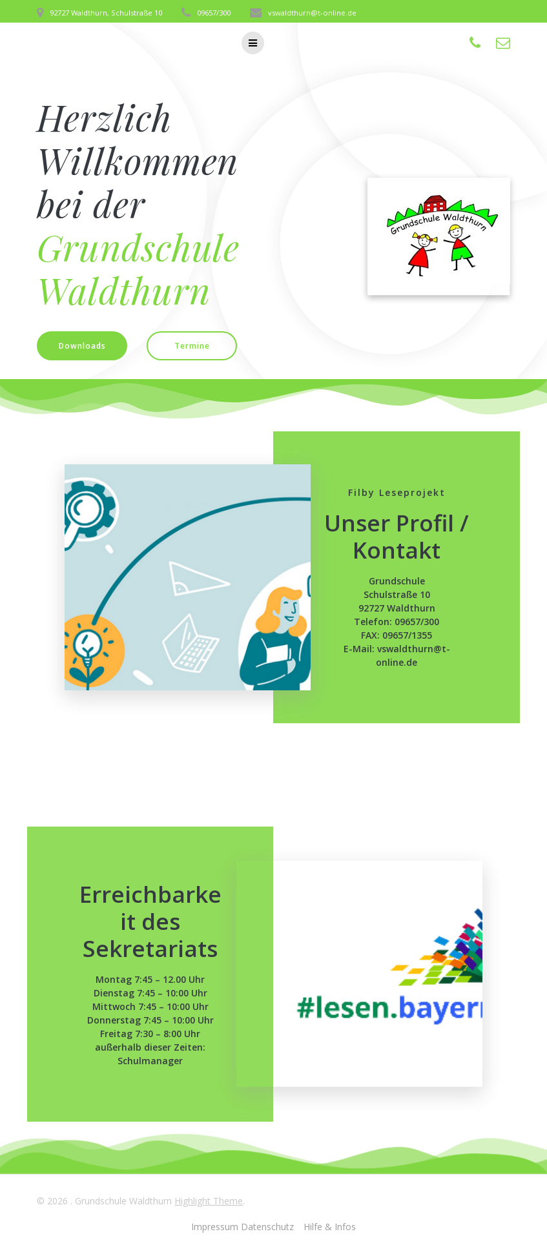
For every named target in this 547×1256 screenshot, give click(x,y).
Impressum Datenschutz (242, 1226)
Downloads (82, 345)
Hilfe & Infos (330, 1226)
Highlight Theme (208, 1201)
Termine (192, 345)
